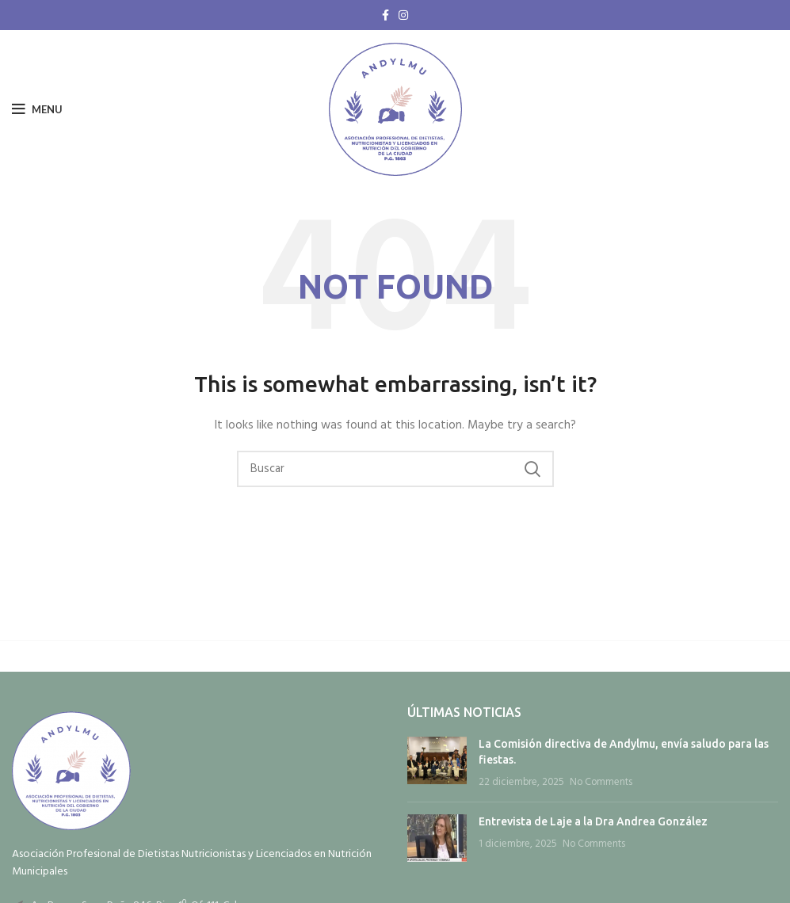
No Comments (601, 783)
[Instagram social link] (403, 15)
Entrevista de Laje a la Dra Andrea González (593, 821)
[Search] (395, 469)
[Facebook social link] (385, 15)
